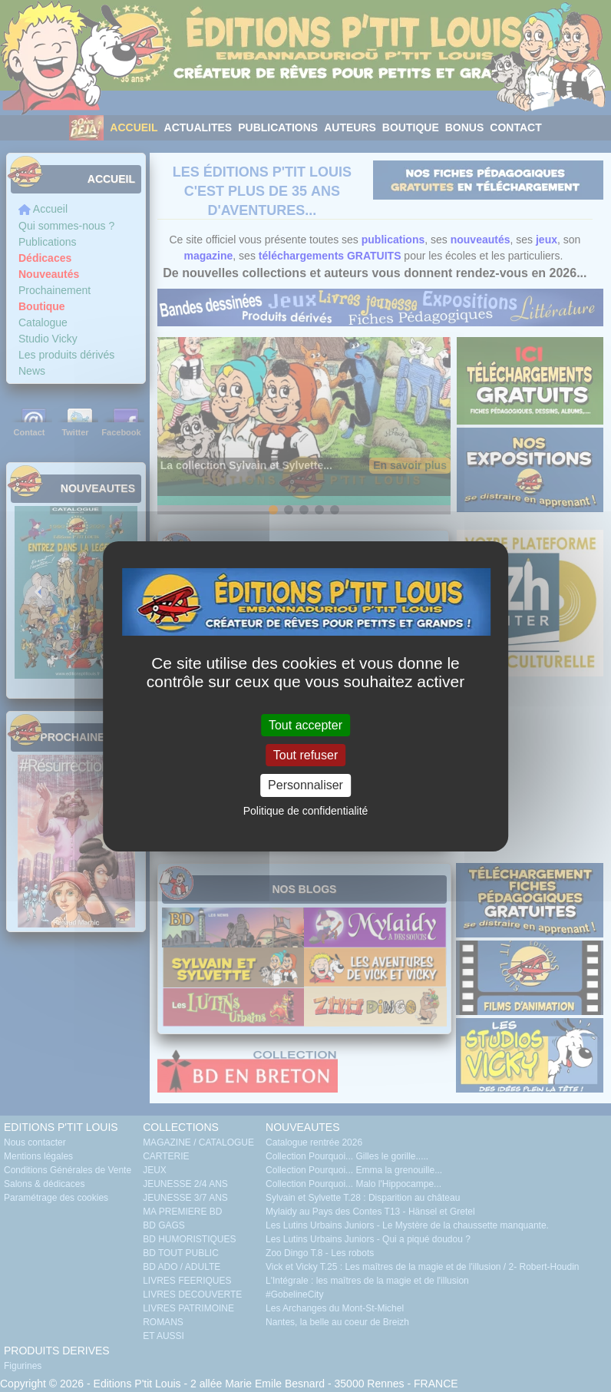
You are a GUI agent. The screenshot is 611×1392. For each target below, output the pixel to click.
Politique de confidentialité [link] (305, 811)
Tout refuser (305, 755)
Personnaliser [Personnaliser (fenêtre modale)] (305, 785)
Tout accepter (305, 725)
